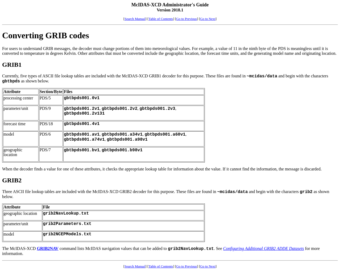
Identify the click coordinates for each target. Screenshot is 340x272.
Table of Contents (160, 19)
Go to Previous (186, 19)
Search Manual (135, 19)
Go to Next (207, 19)
